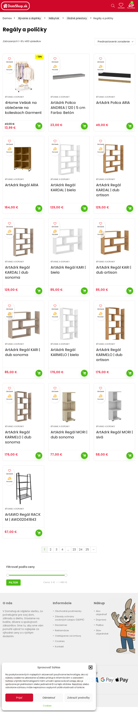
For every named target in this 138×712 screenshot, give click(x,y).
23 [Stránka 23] (74, 549)
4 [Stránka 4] (62, 549)
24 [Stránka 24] (81, 549)
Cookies (47, 705)
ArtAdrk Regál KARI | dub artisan (113, 270)
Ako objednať (101, 612)
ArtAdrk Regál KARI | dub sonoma (22, 352)
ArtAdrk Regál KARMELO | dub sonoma (18, 437)
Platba (99, 625)
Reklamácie (62, 630)
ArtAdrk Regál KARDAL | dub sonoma (17, 272)
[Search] (113, 6)
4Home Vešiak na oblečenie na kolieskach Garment (23, 107)
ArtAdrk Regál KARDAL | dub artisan (108, 190)
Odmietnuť (49, 697)
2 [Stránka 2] (50, 549)
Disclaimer (61, 625)
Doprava (101, 619)
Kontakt (59, 646)
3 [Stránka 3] (56, 549)
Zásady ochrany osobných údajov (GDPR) (69, 618)
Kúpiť (39, 126)
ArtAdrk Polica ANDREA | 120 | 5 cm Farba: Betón (68, 107)
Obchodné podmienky (68, 611)
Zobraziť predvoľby (78, 697)
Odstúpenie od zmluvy (68, 636)
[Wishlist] (122, 6)
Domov (7, 18)
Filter (13, 582)
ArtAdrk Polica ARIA (113, 102)
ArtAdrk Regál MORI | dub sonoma (69, 435)
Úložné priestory (77, 18)
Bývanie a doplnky (29, 18)
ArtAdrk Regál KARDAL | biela (63, 187)
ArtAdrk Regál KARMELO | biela (65, 352)
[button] (90, 667)
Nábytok (54, 18)
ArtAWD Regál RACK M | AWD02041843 (22, 517)
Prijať (19, 697)
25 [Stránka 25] (87, 549)
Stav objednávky (103, 632)
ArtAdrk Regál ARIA (21, 184)
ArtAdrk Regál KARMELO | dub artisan (109, 354)
